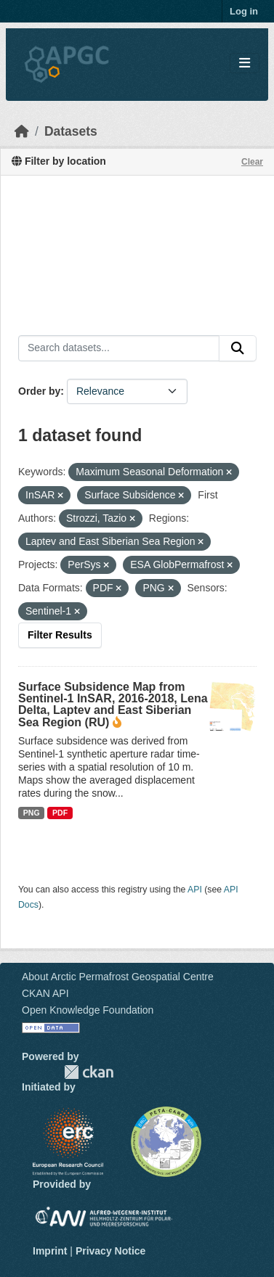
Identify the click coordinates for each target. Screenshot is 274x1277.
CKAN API (45, 993)
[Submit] (238, 348)
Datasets (70, 131)
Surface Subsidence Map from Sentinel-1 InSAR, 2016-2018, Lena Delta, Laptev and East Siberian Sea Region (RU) (113, 704)
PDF (60, 812)
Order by (39, 391)
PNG (31, 812)
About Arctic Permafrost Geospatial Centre (118, 976)
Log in (244, 11)
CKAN (88, 1072)
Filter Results (60, 635)
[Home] (22, 131)
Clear (252, 162)
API (195, 889)
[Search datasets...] (118, 348)
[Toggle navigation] (244, 63)
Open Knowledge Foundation (87, 1010)
